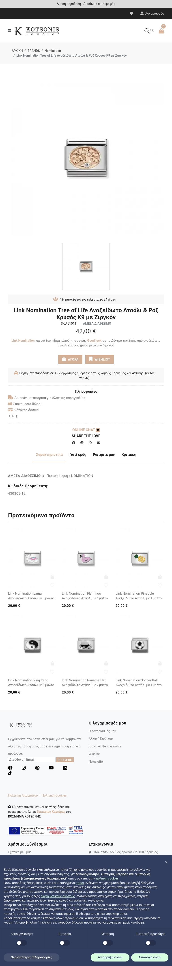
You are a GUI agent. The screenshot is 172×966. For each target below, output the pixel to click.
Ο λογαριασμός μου (102, 731)
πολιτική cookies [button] (107, 878)
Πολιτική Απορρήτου (23, 795)
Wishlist (94, 754)
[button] (166, 862)
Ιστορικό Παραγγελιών (105, 746)
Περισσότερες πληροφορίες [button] (31, 957)
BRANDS (34, 51)
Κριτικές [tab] (129, 454)
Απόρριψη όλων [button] (110, 957)
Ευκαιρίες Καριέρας (51, 811)
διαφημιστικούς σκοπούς (58, 896)
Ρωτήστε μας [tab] (104, 454)
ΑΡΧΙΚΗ (17, 51)
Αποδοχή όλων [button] (149, 957)
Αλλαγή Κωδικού (101, 738)
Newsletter (96, 761)
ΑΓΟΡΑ (70, 359)
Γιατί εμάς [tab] (77, 454)
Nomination (53, 51)
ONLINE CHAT (86, 430)
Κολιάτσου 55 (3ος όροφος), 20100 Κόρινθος (126, 852)
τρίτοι (80, 883)
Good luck (94, 340)
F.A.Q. (13, 416)
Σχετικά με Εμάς (20, 852)
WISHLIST (99, 359)
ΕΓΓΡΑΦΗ (65, 760)
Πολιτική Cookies (54, 795)
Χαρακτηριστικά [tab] (49, 454)
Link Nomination (22, 340)
